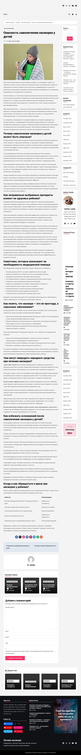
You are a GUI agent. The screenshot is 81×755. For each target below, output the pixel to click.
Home (5, 14)
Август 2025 (66, 127)
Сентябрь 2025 (67, 123)
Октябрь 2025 (67, 118)
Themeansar (52, 752)
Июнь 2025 (66, 135)
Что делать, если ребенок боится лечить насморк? (31, 586)
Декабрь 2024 (67, 160)
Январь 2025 (67, 156)
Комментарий (9, 607)
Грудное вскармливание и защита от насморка (69, 64)
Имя (7, 631)
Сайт (6, 643)
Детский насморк (9, 28)
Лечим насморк (12, 740)
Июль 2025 (66, 131)
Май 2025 (66, 139)
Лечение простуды (69, 181)
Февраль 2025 (67, 152)
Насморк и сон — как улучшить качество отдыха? (69, 81)
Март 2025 (66, 148)
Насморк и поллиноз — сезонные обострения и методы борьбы (67, 321)
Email (7, 637)
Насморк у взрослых (69, 185)
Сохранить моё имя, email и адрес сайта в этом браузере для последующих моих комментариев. (29, 652)
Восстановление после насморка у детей (49, 586)
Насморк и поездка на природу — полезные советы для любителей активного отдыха (69, 55)
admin (10, 41)
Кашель (65, 177)
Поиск (65, 28)
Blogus (45, 752)
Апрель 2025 (67, 144)
